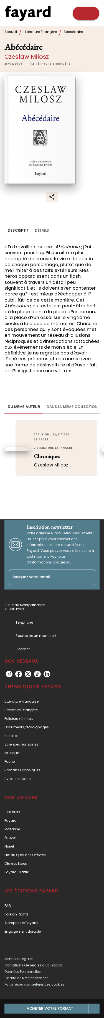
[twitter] (28, 674)
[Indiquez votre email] (45, 577)
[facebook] (18, 674)
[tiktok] (37, 674)
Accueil (10, 31)
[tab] (18, 230)
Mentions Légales (19, 958)
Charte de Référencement (26, 978)
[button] (51, 63)
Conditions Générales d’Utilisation (33, 965)
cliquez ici (61, 562)
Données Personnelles (22, 971)
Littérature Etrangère (40, 31)
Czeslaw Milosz (26, 57)
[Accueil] (27, 13)
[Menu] (86, 13)
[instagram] (9, 674)
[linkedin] (47, 674)
